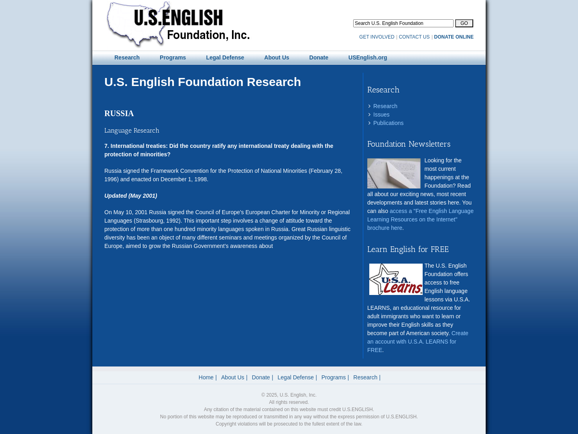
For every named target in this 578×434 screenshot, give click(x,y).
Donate (261, 377)
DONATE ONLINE (454, 37)
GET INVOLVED (377, 37)
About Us (232, 377)
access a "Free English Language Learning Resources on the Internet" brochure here (420, 219)
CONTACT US (414, 37)
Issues (381, 114)
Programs (334, 377)
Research (385, 106)
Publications (388, 123)
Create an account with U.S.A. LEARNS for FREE (417, 341)
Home (206, 377)
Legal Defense (296, 377)
